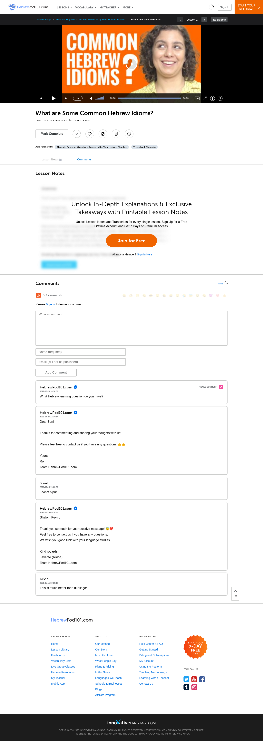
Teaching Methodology (153, 672)
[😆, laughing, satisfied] (164, 296)
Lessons (63, 7)
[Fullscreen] (204, 98)
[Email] (80, 362)
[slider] (100, 98)
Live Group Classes (63, 666)
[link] (204, 19)
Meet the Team (104, 655)
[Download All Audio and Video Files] (129, 133)
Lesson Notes (50, 159)
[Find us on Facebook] (202, 679)
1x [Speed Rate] (78, 98)
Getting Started (148, 649)
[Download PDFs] (116, 133)
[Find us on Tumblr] (186, 687)
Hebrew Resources (62, 672)
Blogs (98, 689)
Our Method (102, 643)
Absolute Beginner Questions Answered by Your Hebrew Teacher (90, 19)
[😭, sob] (184, 296)
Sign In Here (144, 254)
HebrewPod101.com (155, 730)
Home (54, 643)
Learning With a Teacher (154, 677)
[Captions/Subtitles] (197, 98)
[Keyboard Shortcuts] (220, 98)
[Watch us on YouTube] (194, 679)
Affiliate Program (105, 695)
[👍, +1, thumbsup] (224, 296)
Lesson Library (43, 19)
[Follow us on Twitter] (186, 679)
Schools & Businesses (108, 683)
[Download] (212, 98)
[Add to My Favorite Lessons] (89, 133)
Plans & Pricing (104, 666)
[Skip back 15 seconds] (41, 98)
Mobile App (58, 683)
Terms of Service (171, 734)
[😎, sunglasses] (151, 296)
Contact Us (146, 683)
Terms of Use (195, 730)
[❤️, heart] (217, 296)
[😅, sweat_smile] (171, 296)
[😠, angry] (157, 296)
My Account (146, 660)
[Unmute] (91, 98)
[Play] (53, 98)
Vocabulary (84, 7)
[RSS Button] (38, 295)
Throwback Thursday (144, 147)
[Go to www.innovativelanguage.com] (131, 722)
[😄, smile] (124, 296)
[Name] (80, 352)
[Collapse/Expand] (131, 283)
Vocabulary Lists (61, 660)
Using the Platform (150, 666)
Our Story (101, 649)
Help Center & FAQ (151, 643)
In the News (102, 672)
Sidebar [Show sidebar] (221, 19)
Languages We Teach (108, 677)
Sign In (224, 7)
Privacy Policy (177, 730)
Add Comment (56, 372)
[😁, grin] (137, 296)
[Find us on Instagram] (194, 687)
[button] (211, 7)
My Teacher (108, 7)
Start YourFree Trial (249, 7)
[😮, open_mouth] (204, 296)
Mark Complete (52, 133)
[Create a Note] (103, 133)
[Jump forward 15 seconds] (66, 98)
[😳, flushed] (131, 296)
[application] (131, 64)
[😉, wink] (177, 296)
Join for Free (131, 240)
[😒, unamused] (144, 296)
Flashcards (57, 655)
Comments (84, 159)
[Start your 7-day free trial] (195, 647)
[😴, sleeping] (197, 296)
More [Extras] (127, 7)
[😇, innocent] (191, 296)
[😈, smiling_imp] (211, 296)
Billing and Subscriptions (154, 655)
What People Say (105, 660)
